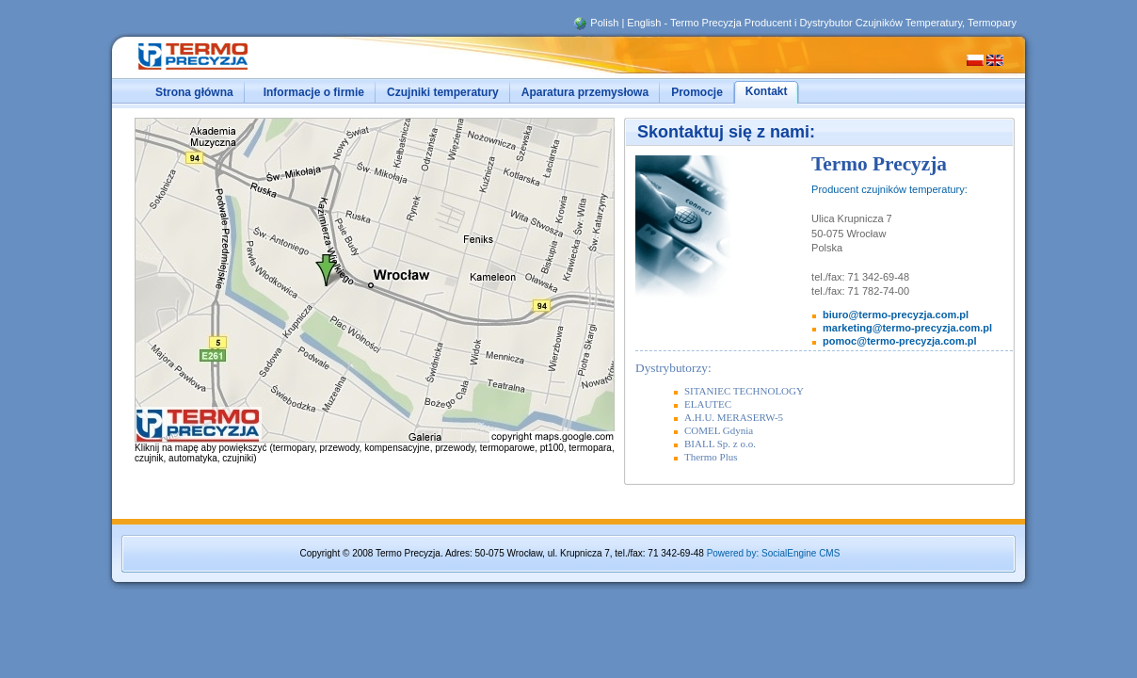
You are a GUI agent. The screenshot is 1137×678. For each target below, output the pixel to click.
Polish (604, 22)
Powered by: (733, 553)
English (644, 22)
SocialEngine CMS (800, 553)
